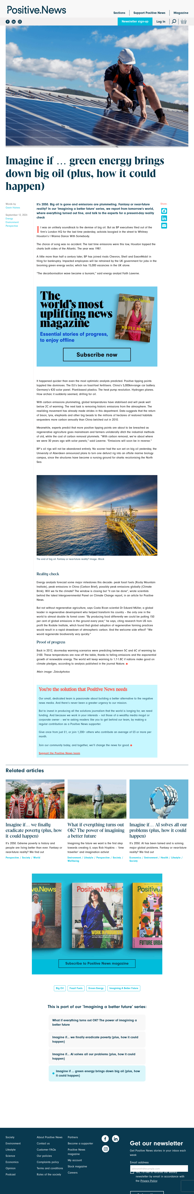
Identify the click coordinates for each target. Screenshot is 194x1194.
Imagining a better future (123, 989)
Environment (12, 222)
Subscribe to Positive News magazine (97, 963)
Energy (9, 218)
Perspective (12, 225)
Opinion (10, 1168)
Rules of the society (49, 1174)
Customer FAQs (46, 1149)
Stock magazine (77, 1166)
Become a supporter (80, 1143)
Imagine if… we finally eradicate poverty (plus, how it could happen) (34, 831)
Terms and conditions (50, 1168)
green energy (96, 989)
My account (75, 1160)
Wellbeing (73, 860)
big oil (60, 989)
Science (10, 1156)
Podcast (10, 1174)
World (36, 857)
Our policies (44, 1156)
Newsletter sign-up (135, 21)
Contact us (43, 1143)
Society (26, 857)
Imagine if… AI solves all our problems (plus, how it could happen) (158, 831)
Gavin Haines (13, 207)
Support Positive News (149, 13)
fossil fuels (76, 989)
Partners (73, 1137)
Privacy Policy (148, 1183)
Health (164, 857)
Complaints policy (48, 1162)
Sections (119, 13)
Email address (139, 1162)
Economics (135, 857)
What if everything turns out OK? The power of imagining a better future (96, 831)
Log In (160, 22)
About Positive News (49, 1137)
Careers (73, 1172)
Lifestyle (88, 857)
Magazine (181, 13)
